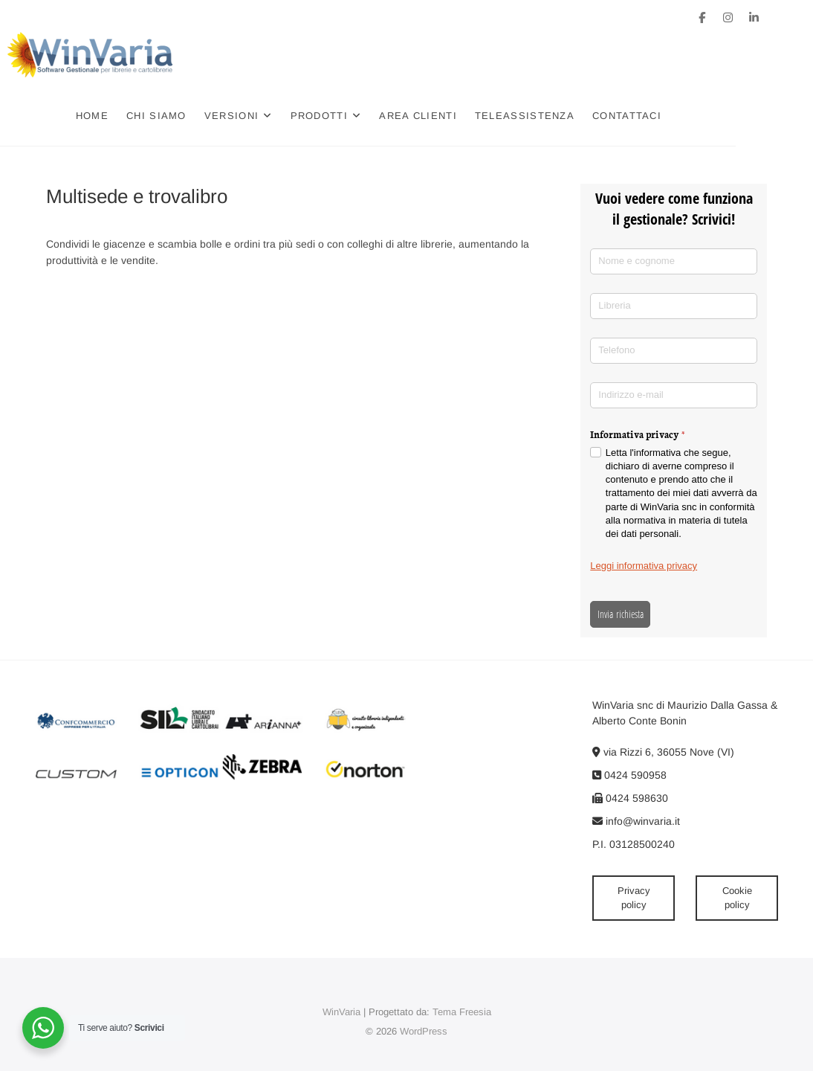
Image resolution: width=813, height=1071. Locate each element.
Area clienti (457, 115)
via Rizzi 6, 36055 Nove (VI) (663, 752)
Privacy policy (634, 898)
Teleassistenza (563, 115)
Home (130, 115)
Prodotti (357, 115)
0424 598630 (630, 798)
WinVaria (341, 1011)
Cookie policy (737, 898)
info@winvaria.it (636, 821)
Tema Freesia (462, 1011)
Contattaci (665, 115)
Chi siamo (195, 115)
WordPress (423, 1031)
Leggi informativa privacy (643, 565)
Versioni (270, 115)
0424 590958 (629, 775)
